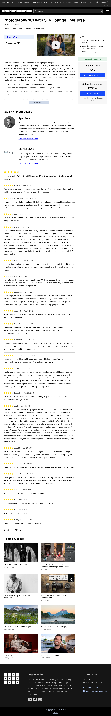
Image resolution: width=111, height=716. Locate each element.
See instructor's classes (28, 138)
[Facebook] (35, 699)
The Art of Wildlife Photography (54, 626)
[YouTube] (30, 699)
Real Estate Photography (51, 655)
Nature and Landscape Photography (19, 626)
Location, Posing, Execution (15, 564)
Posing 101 (8, 655)
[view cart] (91, 2)
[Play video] (56, 45)
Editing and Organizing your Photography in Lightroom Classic (55, 565)
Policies (55, 713)
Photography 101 (13, 43)
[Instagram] (40, 699)
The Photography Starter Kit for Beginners (17, 596)
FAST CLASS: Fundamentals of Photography (54, 596)
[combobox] (68, 11)
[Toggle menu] (107, 11)
